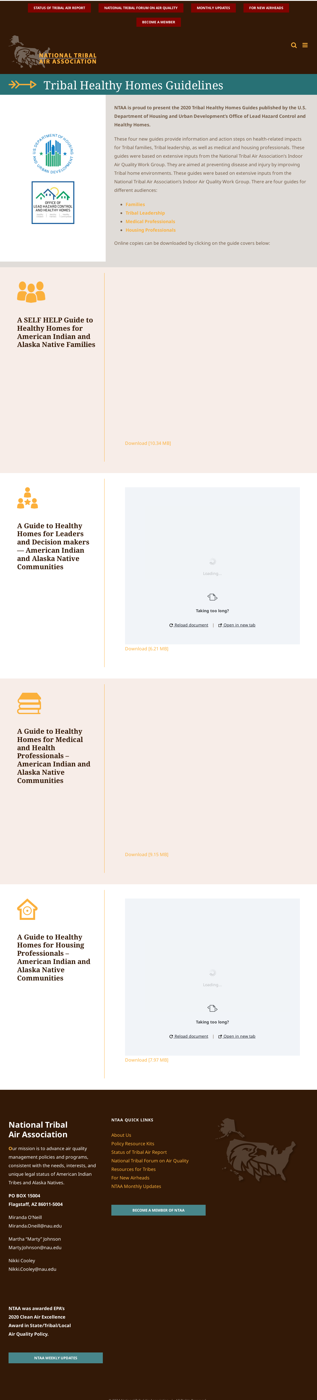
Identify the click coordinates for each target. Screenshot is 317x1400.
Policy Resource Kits (132, 1143)
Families (135, 204)
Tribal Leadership (145, 213)
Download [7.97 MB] (146, 1060)
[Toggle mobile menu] (305, 45)
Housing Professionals (151, 230)
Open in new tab (236, 625)
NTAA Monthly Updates (136, 1186)
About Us (121, 1135)
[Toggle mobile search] (294, 45)
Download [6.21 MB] (146, 648)
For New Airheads (130, 1178)
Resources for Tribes (133, 1169)
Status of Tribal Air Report (139, 1152)
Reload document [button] (188, 625)
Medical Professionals (150, 221)
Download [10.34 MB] (148, 443)
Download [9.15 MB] (146, 854)
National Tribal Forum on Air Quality (150, 1161)
